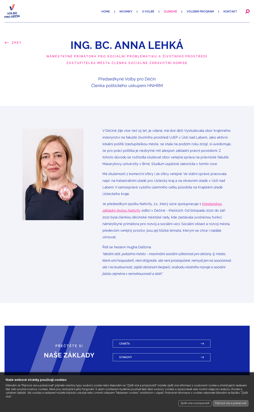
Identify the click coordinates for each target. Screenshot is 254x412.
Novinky (126, 11)
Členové (170, 11)
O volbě (148, 11)
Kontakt (230, 11)
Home (105, 11)
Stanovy (125, 357)
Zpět (17, 43)
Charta (124, 343)
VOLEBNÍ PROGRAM (200, 11)
